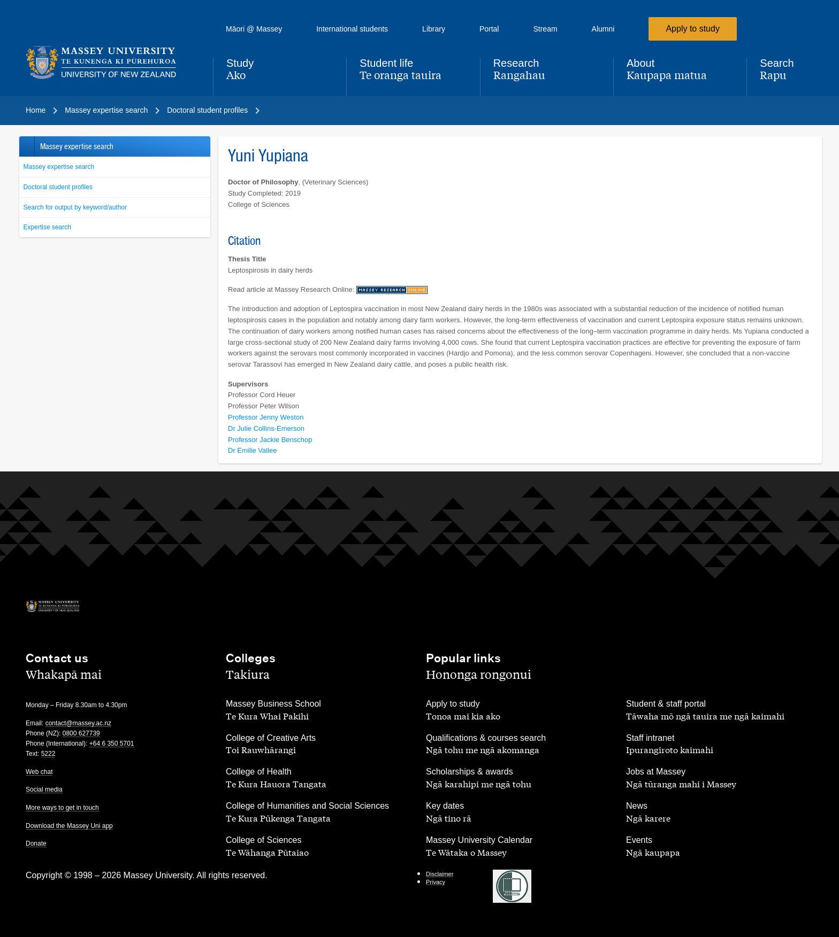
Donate (36, 843)
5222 (48, 753)
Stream (545, 29)
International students (352, 29)
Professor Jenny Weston (265, 417)
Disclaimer (439, 874)
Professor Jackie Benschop (270, 440)
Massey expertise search (59, 167)
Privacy (435, 882)
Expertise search (47, 227)
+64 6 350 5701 (111, 743)
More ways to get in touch (62, 807)
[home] (111, 62)
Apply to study (693, 28)
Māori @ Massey (254, 29)
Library (433, 29)
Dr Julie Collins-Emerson (266, 428)
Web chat (39, 772)
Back (26, 146)
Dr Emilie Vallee (252, 450)
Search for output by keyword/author (75, 207)
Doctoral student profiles (58, 187)
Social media (44, 789)
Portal (489, 29)
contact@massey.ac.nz (78, 723)
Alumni (603, 29)
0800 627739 (81, 733)
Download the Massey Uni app (69, 826)
